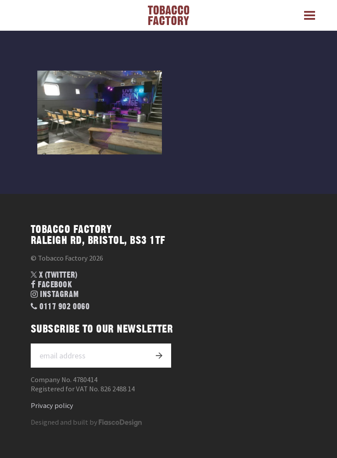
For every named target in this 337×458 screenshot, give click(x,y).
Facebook (51, 285)
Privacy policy (52, 405)
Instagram (55, 294)
